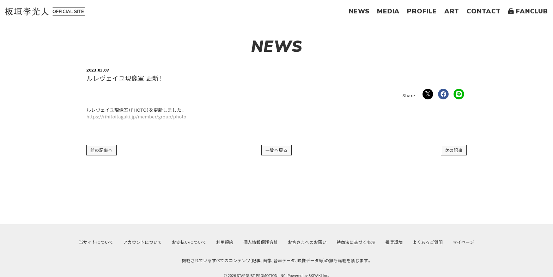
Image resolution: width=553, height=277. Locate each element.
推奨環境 (394, 242)
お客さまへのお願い (307, 242)
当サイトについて (96, 242)
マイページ (463, 242)
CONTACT (484, 11)
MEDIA (388, 11)
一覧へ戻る (276, 150)
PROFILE (422, 11)
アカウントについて (142, 242)
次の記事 (454, 150)
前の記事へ (101, 150)
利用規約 (224, 242)
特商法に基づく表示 (355, 242)
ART (451, 11)
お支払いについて (189, 242)
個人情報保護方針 (260, 242)
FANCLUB (528, 11)
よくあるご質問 (428, 242)
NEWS (359, 11)
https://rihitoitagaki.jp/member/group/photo (136, 116)
